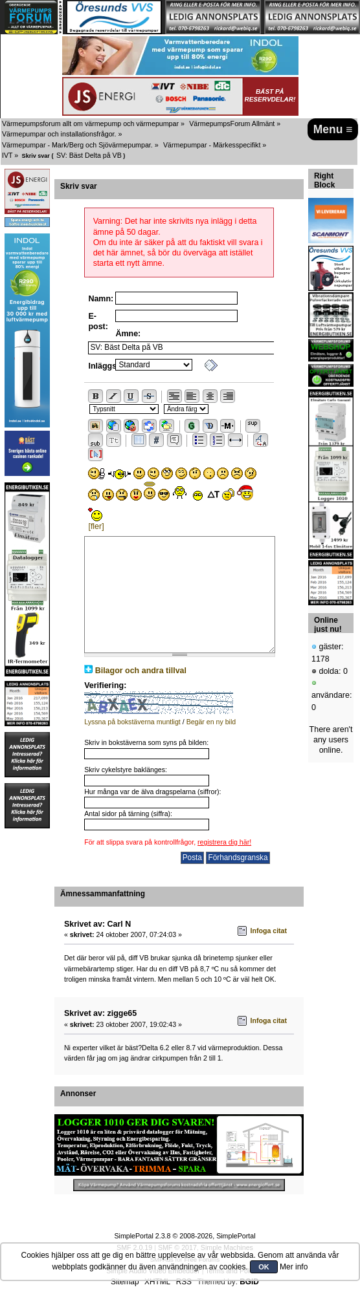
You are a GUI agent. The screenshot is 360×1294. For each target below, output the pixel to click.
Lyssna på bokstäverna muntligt (132, 722)
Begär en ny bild (211, 722)
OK (263, 1267)
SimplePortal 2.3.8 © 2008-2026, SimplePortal (184, 1236)
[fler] (96, 526)
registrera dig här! (224, 842)
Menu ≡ (333, 129)
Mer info (294, 1266)
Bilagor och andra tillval (140, 670)
